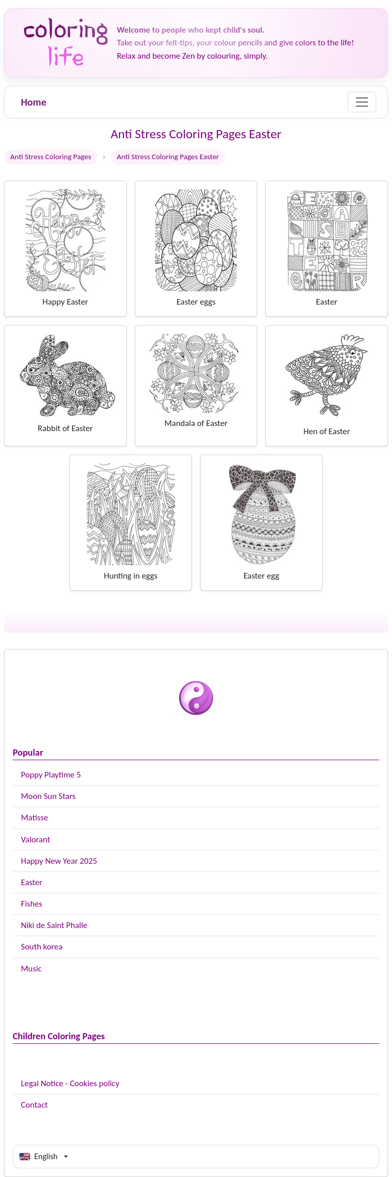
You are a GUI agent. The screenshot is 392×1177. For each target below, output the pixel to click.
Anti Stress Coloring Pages (50, 156)
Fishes (31, 903)
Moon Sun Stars (48, 796)
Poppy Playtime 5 (51, 774)
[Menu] (362, 102)
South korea (42, 946)
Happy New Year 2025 (59, 861)
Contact (34, 1104)
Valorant (35, 839)
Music (31, 968)
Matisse (34, 817)
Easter (31, 882)
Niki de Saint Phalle (54, 925)
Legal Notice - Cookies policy (70, 1083)
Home (33, 102)
